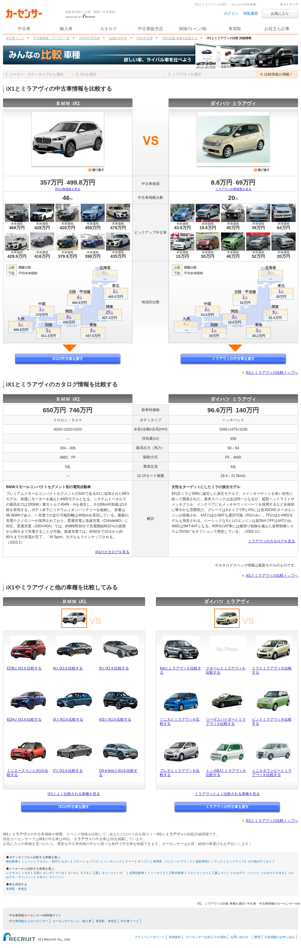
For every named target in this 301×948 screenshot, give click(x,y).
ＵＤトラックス (197, 873)
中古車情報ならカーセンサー (28, 921)
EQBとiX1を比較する (24, 668)
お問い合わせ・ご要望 (245, 937)
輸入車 (66, 28)
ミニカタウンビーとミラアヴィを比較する (272, 773)
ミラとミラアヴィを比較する (272, 670)
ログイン (231, 13)
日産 (37, 873)
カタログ (108, 28)
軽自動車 (12, 861)
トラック (217, 861)
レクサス (12, 873)
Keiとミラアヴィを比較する (180, 670)
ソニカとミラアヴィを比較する (180, 721)
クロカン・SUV (47, 861)
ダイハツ (108, 873)
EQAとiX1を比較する (24, 719)
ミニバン (27, 861)
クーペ (129, 861)
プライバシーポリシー (150, 937)
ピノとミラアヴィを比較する (272, 721)
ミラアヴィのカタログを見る (271, 541)
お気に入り (280, 13)
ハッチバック (113, 861)
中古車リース (130, 921)
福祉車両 (202, 861)
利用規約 (175, 937)
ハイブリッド (183, 861)
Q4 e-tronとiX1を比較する (118, 773)
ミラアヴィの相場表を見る (233, 189)
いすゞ (121, 873)
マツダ (59, 873)
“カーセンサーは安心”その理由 (205, 937)
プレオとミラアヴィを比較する (180, 773)
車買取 (234, 28)
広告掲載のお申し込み (280, 937)
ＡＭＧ (40, 877)
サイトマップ (289, 4)
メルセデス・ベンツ (243, 873)
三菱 (95, 873)
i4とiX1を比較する (68, 668)
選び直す (96, 169)
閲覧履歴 (251, 13)
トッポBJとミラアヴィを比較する (226, 773)
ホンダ (47, 873)
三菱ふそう (219, 873)
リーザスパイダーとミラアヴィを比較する (226, 721)
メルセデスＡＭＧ (272, 873)
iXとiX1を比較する (68, 719)
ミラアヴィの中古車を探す (233, 359)
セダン (65, 861)
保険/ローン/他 (192, 28)
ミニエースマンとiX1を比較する (27, 773)
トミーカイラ (156, 873)
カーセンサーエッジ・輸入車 (72, 921)
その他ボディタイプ (261, 861)
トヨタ (25, 873)
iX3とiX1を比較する (115, 719)
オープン (144, 861)
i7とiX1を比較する (68, 771)
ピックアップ (235, 861)
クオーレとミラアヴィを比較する (226, 670)
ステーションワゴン (87, 861)
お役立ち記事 (277, 28)
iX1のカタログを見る (112, 552)
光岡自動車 (136, 873)
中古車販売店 (150, 28)
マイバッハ (56, 877)
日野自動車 (176, 873)
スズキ (84, 873)
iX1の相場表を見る (67, 189)
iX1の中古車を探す (67, 359)
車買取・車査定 (16, 888)
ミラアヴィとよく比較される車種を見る (227, 794)
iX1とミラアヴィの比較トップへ (272, 372)
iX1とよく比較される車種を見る (74, 794)
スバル (72, 873)
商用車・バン (162, 861)
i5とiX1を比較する (114, 668)
